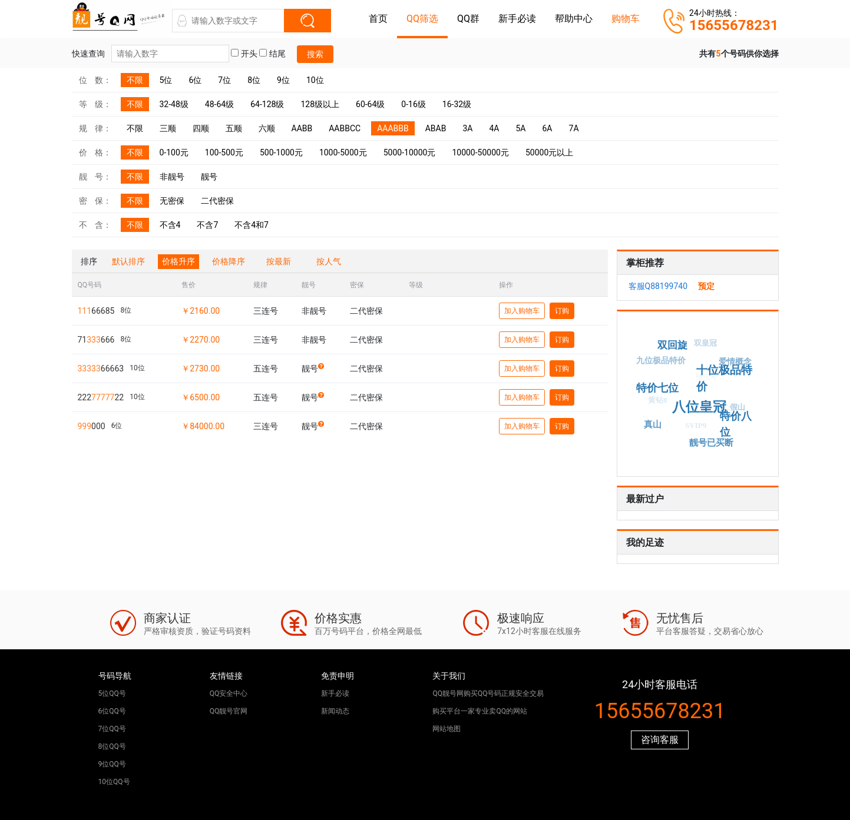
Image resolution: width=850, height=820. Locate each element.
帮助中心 (574, 18)
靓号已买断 (713, 442)
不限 (135, 80)
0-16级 (413, 104)
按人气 (328, 261)
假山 (735, 409)
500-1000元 (281, 152)
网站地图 (446, 729)
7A (574, 128)
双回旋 (674, 342)
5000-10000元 (409, 152)
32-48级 (174, 104)
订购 (562, 311)
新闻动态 (335, 711)
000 (91, 426)
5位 (166, 80)
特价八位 (738, 420)
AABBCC (344, 128)
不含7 (207, 225)
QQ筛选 (422, 18)
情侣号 (700, 383)
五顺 (234, 128)
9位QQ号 (112, 764)
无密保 (172, 200)
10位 (315, 80)
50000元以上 (549, 152)
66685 (96, 311)
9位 (283, 80)
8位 (253, 80)
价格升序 (178, 261)
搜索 (315, 54)
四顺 (201, 128)
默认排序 (128, 261)
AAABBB (393, 128)
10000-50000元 (480, 152)
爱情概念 (733, 362)
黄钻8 (653, 404)
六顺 (267, 128)
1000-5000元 (343, 152)
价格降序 (228, 261)
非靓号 (172, 176)
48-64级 (219, 104)
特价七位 (662, 384)
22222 (101, 397)
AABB (302, 128)
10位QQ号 (114, 782)
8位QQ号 (112, 746)
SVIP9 (691, 429)
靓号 (209, 176)
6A (548, 128)
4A (494, 128)
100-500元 (224, 152)
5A (520, 128)
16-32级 (456, 104)
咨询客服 (660, 739)
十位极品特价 (726, 373)
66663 (101, 368)
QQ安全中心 (229, 693)
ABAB (436, 128)
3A (467, 128)
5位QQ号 (112, 693)
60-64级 (370, 104)
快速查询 (150, 53)
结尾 (272, 53)
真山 (653, 423)
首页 (378, 18)
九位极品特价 (659, 361)
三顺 (168, 128)
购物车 (625, 18)
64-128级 (267, 104)
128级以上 (319, 104)
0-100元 (174, 152)
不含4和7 (251, 225)
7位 (224, 80)
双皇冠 (702, 345)
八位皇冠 (705, 401)
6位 (194, 80)
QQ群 (468, 18)
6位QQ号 (112, 711)
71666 (96, 339)
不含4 (170, 225)
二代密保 (217, 200)
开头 (244, 53)
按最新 (278, 261)
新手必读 (517, 18)
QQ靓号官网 (229, 711)
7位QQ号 (112, 729)
